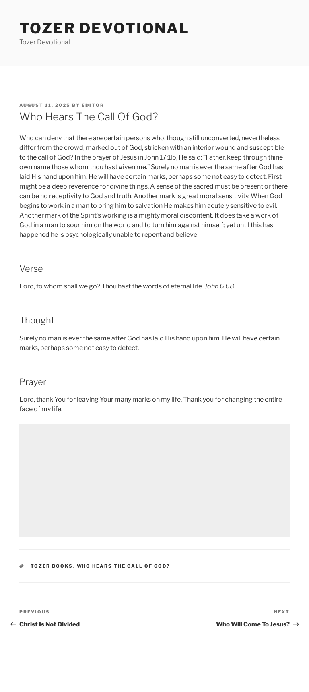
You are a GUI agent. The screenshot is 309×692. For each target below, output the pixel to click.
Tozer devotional (104, 28)
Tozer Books (52, 566)
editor (93, 105)
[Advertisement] (154, 480)
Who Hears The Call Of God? (123, 566)
